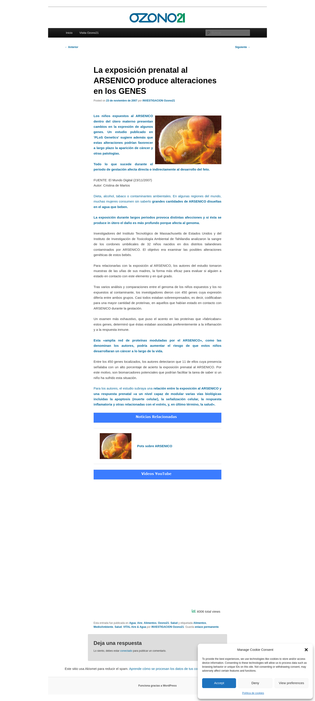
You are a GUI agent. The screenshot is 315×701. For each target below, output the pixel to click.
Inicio (69, 32)
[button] (306, 650)
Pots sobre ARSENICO (154, 446)
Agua (132, 622)
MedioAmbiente (103, 626)
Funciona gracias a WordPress (157, 685)
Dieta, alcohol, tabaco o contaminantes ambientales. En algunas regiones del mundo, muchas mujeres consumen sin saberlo (157, 201)
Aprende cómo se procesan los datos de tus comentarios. (171, 669)
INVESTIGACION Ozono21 (158, 100)
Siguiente (242, 47)
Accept (219, 683)
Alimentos (150, 622)
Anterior (71, 47)
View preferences (291, 683)
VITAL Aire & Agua (134, 626)
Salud (174, 622)
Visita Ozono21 (89, 32)
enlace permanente (207, 626)
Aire (139, 622)
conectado (126, 650)
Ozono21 (163, 622)
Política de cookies (253, 693)
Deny (255, 683)
